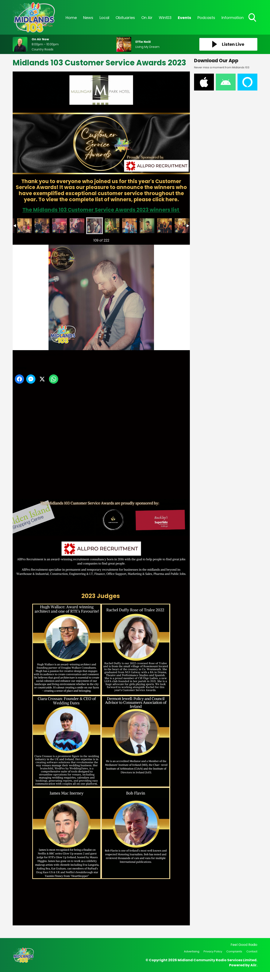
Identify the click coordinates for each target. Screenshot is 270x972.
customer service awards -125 (129, 225)
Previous (21, 239)
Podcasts (206, 17)
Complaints (234, 951)
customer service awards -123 (94, 225)
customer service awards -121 (59, 225)
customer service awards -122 (77, 225)
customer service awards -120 (42, 225)
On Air (147, 17)
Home (71, 17)
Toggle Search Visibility (252, 18)
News (88, 17)
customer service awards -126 (147, 225)
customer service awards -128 (182, 225)
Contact (251, 951)
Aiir (253, 965)
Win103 (165, 17)
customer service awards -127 (164, 225)
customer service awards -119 (24, 225)
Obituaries (125, 17)
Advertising (191, 951)
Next (180, 239)
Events (184, 17)
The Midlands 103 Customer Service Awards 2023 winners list (101, 209)
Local (104, 17)
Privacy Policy (213, 951)
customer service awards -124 (112, 225)
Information (232, 17)
